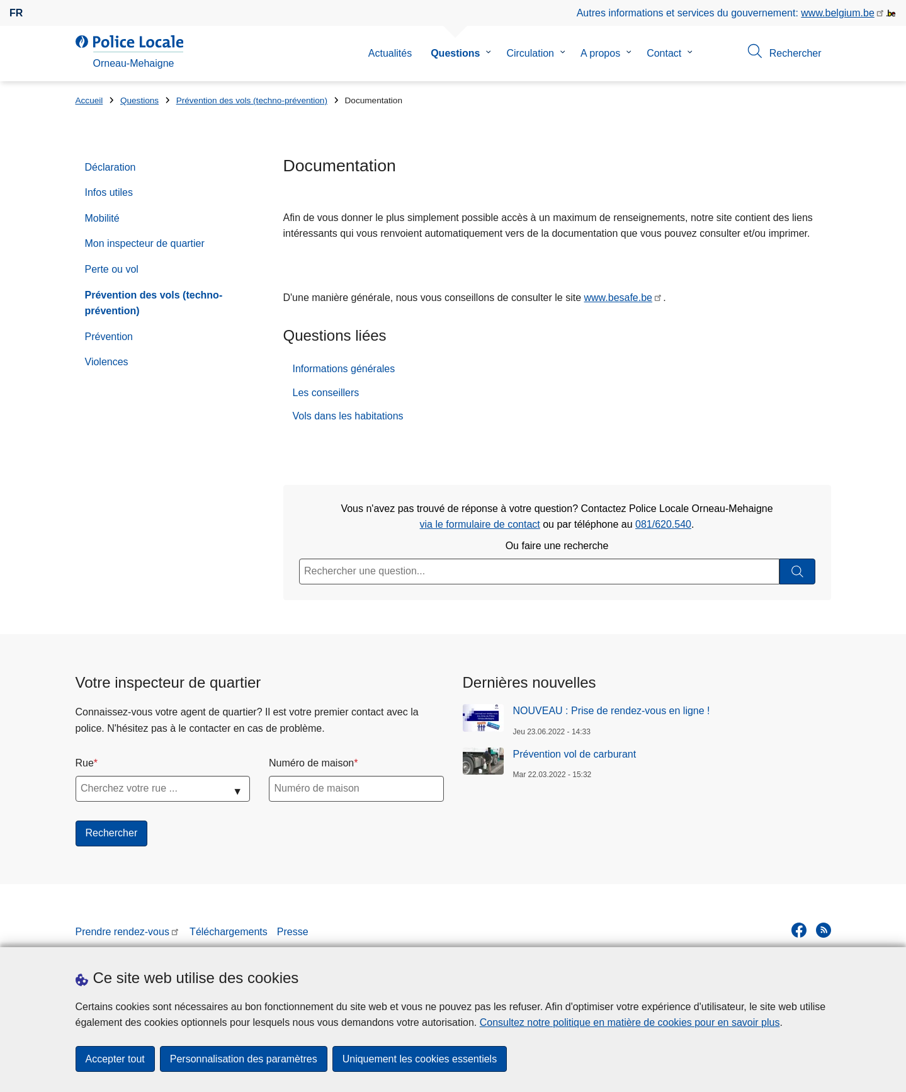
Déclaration (110, 167)
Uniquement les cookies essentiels (420, 1059)
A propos (600, 53)
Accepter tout (115, 1059)
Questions (455, 53)
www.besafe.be (618, 297)
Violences (106, 361)
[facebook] (799, 930)
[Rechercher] (797, 571)
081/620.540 (663, 524)
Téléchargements (229, 931)
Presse (293, 931)
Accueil (89, 100)
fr (16, 13)
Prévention (109, 336)
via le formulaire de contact (480, 524)
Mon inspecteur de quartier (145, 243)
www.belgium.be (838, 13)
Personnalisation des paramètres (243, 1059)
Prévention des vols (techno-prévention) (251, 100)
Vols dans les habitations (348, 416)
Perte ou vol (112, 269)
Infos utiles (109, 192)
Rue (85, 763)
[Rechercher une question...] (539, 571)
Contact (664, 53)
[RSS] (823, 930)
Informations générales (344, 368)
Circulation (530, 53)
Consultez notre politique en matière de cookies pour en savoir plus (630, 1022)
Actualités (390, 53)
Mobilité (102, 218)
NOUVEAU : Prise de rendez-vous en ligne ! (611, 710)
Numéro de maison (311, 763)
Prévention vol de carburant (575, 754)
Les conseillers (326, 392)
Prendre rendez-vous (122, 931)
